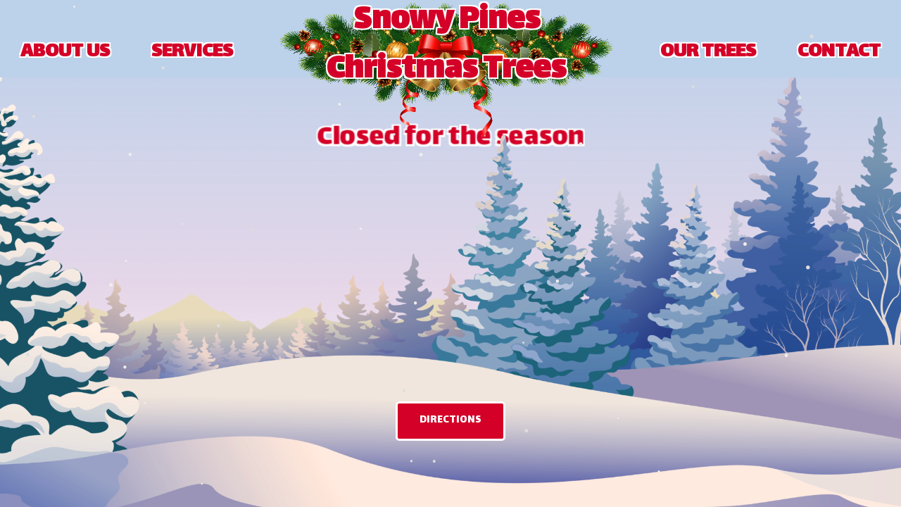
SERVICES (192, 53)
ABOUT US (65, 53)
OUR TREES (708, 53)
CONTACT (839, 53)
